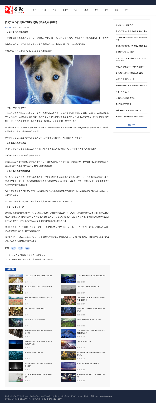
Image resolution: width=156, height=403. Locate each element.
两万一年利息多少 (122, 92)
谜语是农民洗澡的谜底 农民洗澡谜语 (130, 73)
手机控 (31, 399)
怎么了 (25, 399)
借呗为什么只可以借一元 (125, 79)
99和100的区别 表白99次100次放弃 (129, 110)
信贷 (20, 248)
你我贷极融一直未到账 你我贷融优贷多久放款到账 (32, 259)
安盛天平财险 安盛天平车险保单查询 (130, 117)
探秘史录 (8, 399)
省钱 (96, 10)
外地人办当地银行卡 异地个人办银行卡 (130, 67)
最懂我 (20, 399)
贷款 (44, 10)
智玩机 (36, 399)
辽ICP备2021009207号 (54, 399)
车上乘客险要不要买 (123, 104)
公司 (13, 248)
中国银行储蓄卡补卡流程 (125, 52)
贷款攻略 (8, 27)
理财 (76, 10)
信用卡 (65, 10)
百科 (126, 10)
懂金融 (41, 399)
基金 (116, 10)
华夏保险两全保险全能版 (125, 98)
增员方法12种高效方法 (124, 25)
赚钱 (106, 10)
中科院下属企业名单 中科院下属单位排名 (131, 31)
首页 (34, 10)
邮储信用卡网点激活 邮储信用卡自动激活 (131, 85)
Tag (45, 399)
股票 (86, 10)
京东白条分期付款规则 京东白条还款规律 (28, 255)
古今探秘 (14, 399)
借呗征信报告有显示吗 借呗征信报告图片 (131, 46)
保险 (54, 10)
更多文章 (131, 125)
